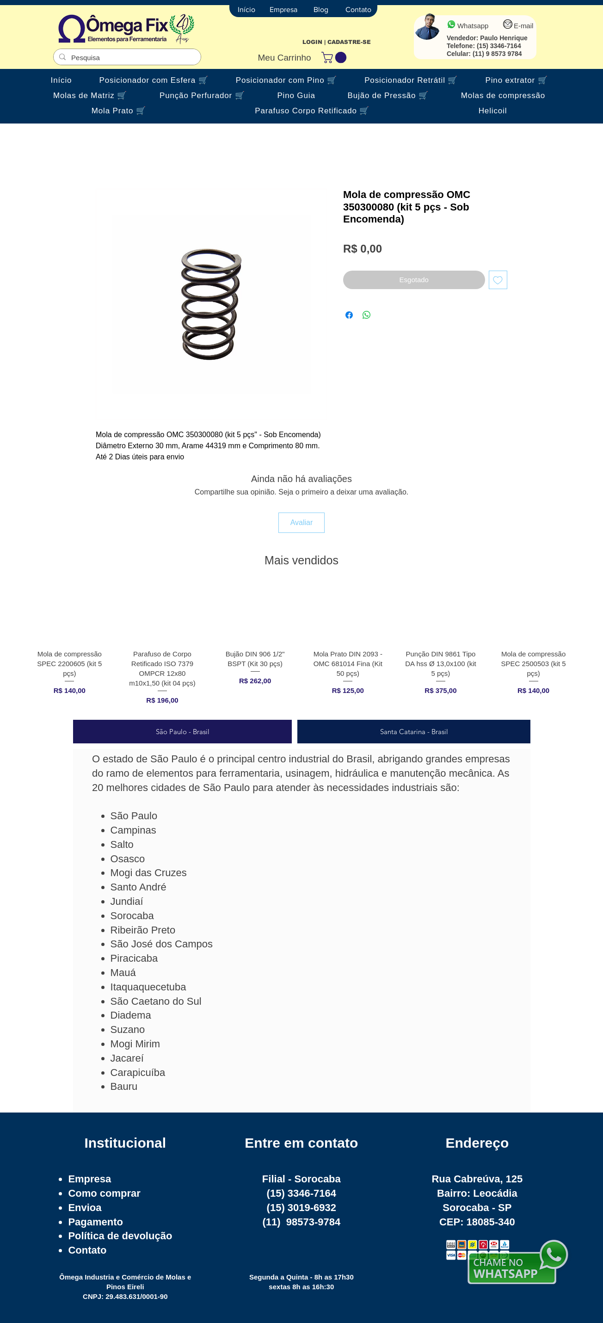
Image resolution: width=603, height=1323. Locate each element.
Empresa (89, 1179)
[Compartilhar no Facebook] (349, 315)
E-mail (524, 26)
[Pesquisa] (126, 57)
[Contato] (358, 9)
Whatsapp (473, 26)
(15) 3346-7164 (499, 45)
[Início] (246, 9)
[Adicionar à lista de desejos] (498, 280)
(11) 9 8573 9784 (497, 53)
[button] (335, 57)
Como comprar (104, 1193)
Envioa (84, 1207)
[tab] (182, 731)
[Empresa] (283, 9)
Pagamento (95, 1222)
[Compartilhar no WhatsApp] (366, 315)
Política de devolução (120, 1236)
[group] (301, 648)
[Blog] (321, 9)
